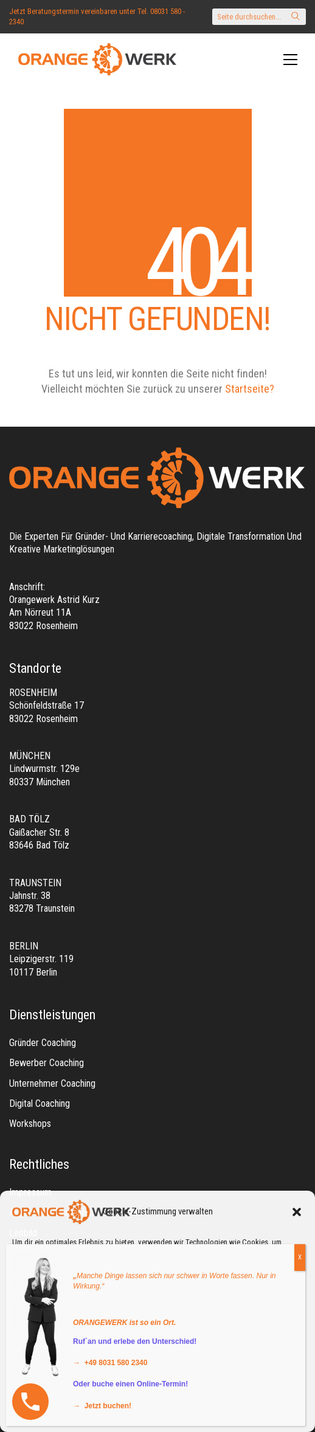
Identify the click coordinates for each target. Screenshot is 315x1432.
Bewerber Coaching (46, 1063)
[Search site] (295, 17)
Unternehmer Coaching (52, 1083)
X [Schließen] (300, 1257)
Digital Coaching (39, 1103)
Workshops (30, 1123)
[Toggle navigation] (290, 59)
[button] (297, 1212)
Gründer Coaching (42, 1042)
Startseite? (249, 388)
